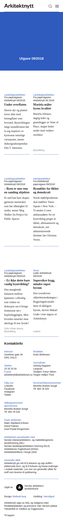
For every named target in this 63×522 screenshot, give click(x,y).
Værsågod (48, 496)
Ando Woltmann (41, 354)
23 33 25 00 (10, 368)
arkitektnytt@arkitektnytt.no (18, 374)
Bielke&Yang (19, 496)
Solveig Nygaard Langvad (42, 367)
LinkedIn (8, 385)
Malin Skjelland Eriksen (16, 423)
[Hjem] (19, 6)
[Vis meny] (57, 6)
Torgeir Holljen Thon (43, 374)
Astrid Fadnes (11, 426)
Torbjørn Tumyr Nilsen (44, 371)
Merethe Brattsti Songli (45, 385)
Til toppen (9, 515)
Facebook (9, 389)
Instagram (9, 391)
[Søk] (50, 6)
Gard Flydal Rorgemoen (16, 429)
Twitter (7, 394)
